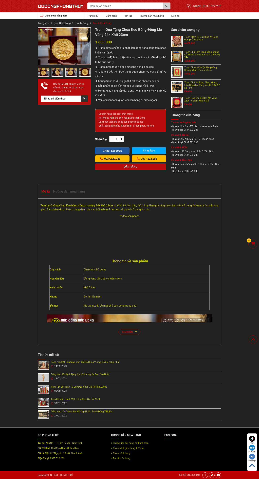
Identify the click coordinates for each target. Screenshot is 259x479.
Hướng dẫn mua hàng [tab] (69, 191)
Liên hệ (175, 15)
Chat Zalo (252, 449)
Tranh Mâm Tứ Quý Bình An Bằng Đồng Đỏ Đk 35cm (201, 38)
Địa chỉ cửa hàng (121, 458)
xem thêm (129, 331)
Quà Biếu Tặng (62, 23)
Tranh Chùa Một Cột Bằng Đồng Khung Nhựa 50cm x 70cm (200, 68)
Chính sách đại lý (121, 453)
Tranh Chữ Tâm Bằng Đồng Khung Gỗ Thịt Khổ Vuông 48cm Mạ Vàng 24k (202, 55)
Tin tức (128, 15)
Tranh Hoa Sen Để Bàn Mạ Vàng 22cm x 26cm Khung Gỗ (200, 99)
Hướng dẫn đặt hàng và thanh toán (130, 443)
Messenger (252, 458)
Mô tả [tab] (45, 191)
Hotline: (206, 6)
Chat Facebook (112, 150)
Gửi (84, 98)
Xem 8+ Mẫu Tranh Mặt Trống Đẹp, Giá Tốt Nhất (75, 399)
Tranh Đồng (82, 23)
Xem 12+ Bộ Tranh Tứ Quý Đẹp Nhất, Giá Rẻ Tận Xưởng (79, 386)
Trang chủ (92, 15)
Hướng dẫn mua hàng (152, 15)
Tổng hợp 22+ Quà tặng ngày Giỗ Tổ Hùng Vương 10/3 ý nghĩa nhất (85, 362)
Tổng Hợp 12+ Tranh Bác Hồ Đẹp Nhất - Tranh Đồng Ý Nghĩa (81, 411)
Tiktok (252, 440)
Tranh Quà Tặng (102, 23)
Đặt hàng (131, 166)
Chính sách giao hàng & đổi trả (128, 448)
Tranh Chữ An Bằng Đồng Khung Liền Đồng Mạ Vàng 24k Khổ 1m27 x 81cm (202, 85)
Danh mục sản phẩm (56, 15)
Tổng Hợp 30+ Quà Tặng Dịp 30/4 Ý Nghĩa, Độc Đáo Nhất (80, 374)
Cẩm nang (111, 15)
